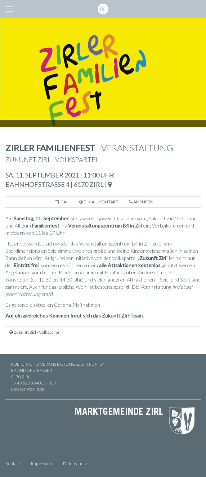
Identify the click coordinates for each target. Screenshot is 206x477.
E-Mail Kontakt (98, 201)
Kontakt (12, 463)
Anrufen (141, 201)
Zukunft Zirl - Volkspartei (35, 332)
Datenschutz (75, 463)
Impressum (41, 463)
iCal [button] (61, 201)
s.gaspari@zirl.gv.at (28, 389)
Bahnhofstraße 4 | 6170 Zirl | (58, 184)
